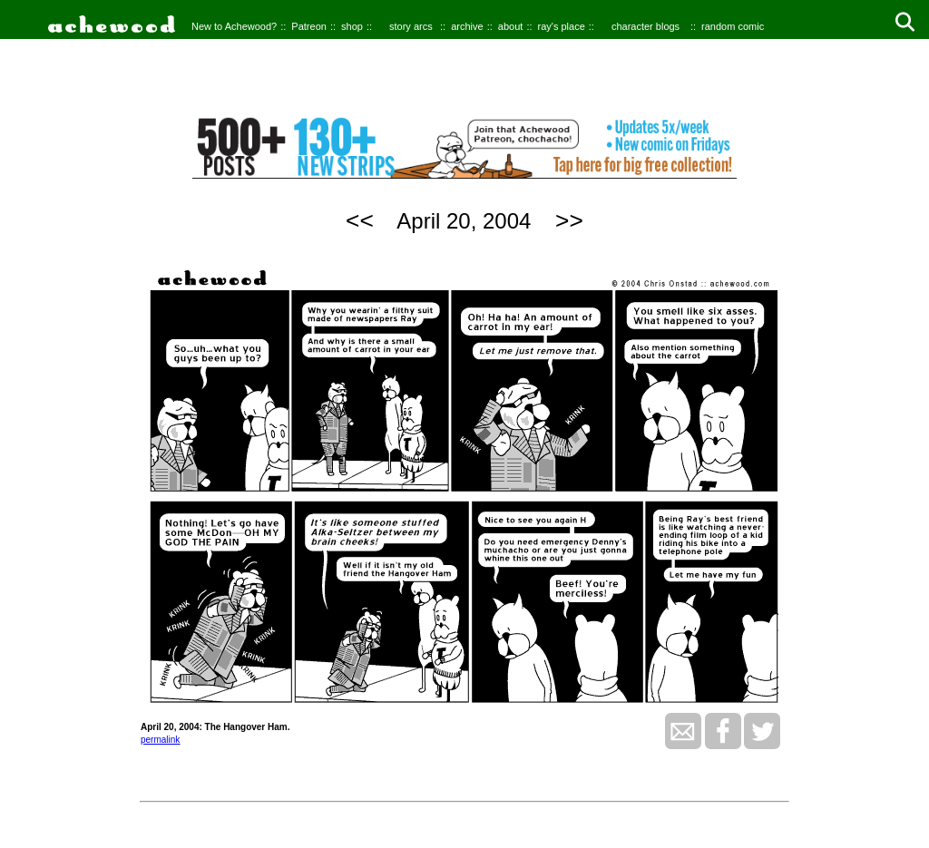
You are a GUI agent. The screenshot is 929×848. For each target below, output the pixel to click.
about (510, 26)
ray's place (561, 26)
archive (467, 26)
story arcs (411, 26)
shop (352, 26)
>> (569, 220)
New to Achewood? (234, 26)
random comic (732, 26)
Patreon (309, 26)
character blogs (645, 26)
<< (360, 220)
